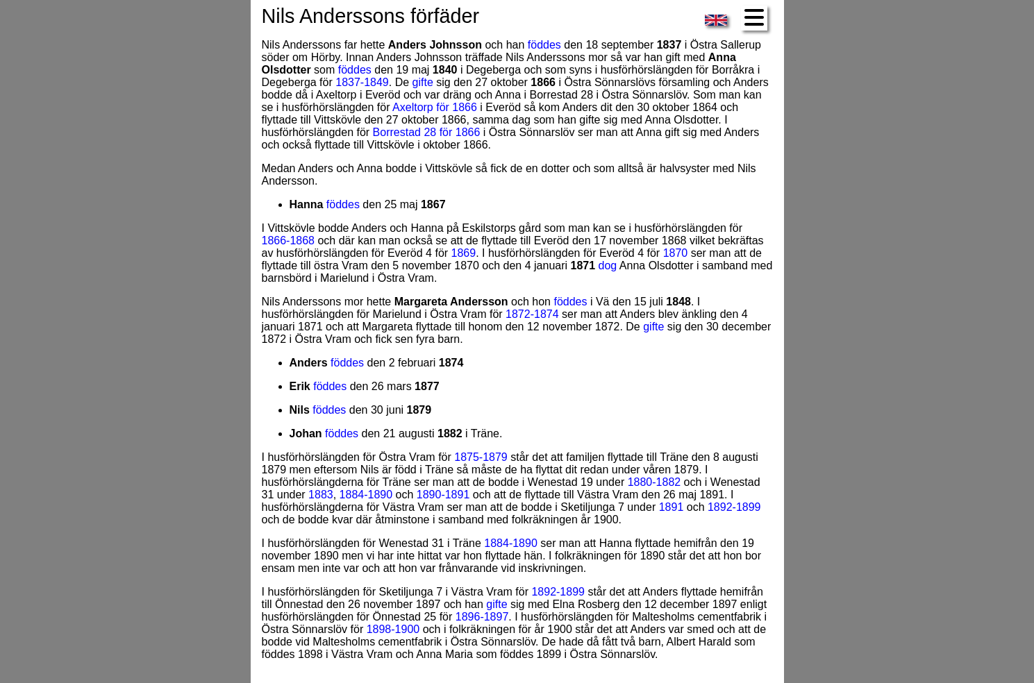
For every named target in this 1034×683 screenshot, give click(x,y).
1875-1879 (481, 457)
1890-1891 (443, 494)
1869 (463, 253)
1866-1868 (288, 240)
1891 (671, 507)
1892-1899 (734, 507)
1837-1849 (362, 82)
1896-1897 (482, 617)
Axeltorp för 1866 (434, 107)
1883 (320, 494)
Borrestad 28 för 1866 (427, 132)
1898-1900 (393, 629)
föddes (544, 45)
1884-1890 (366, 494)
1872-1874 (532, 314)
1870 (675, 253)
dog (608, 265)
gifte (422, 82)
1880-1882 (654, 482)
